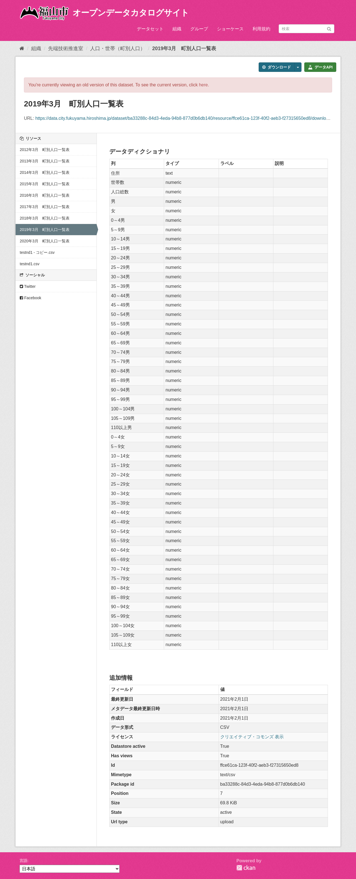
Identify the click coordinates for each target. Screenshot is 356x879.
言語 (23, 860)
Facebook (30, 298)
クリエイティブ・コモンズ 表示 (252, 736)
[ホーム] (21, 48)
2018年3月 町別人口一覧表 (45, 218)
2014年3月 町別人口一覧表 (45, 172)
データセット (150, 28)
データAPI (320, 67)
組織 (176, 28)
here (203, 84)
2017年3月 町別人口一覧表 (45, 206)
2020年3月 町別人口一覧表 (45, 241)
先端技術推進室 (65, 48)
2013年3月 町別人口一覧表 (45, 161)
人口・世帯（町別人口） (117, 48)
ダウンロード (276, 67)
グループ (199, 28)
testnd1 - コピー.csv (37, 252)
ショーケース (230, 28)
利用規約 (261, 28)
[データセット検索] (306, 28)
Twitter (28, 286)
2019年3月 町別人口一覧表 (184, 48)
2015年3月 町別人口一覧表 (45, 184)
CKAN (245, 868)
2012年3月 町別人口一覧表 (45, 149)
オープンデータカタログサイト (131, 12)
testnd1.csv (29, 264)
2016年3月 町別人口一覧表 (45, 195)
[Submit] (329, 28)
